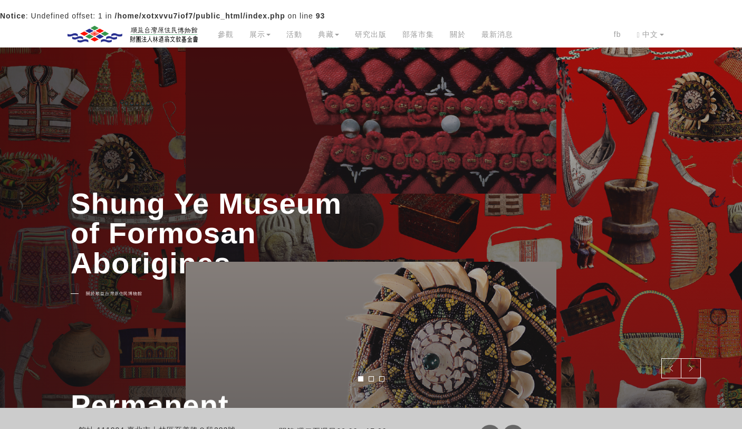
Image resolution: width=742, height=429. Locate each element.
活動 (294, 34)
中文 (650, 34)
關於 (458, 34)
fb (617, 34)
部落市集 (418, 34)
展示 (260, 34)
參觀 (226, 34)
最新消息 (497, 34)
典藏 (328, 34)
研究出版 (371, 34)
